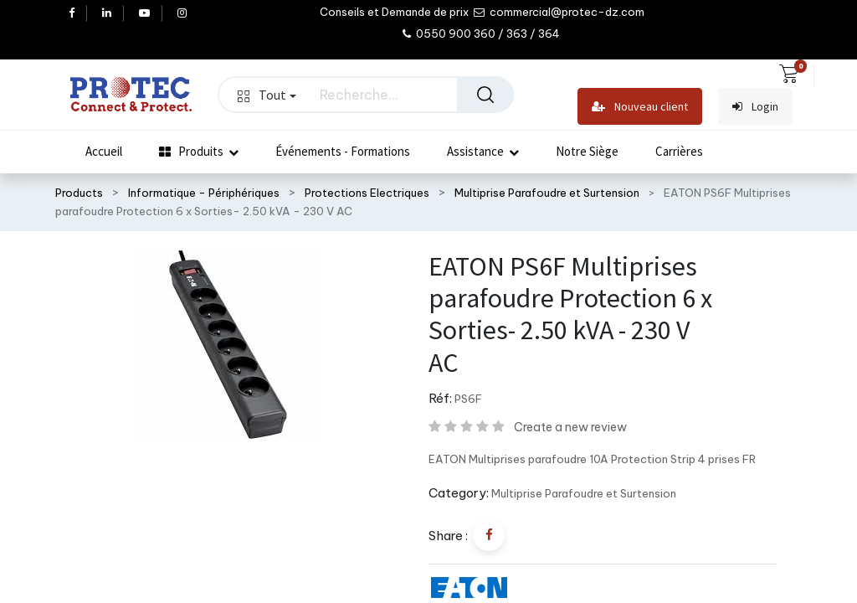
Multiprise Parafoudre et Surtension (546, 192)
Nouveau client (640, 107)
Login (755, 107)
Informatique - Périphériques (204, 192)
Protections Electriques (367, 192)
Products (79, 192)
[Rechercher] (485, 94)
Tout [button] (267, 94)
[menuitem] (104, 152)
